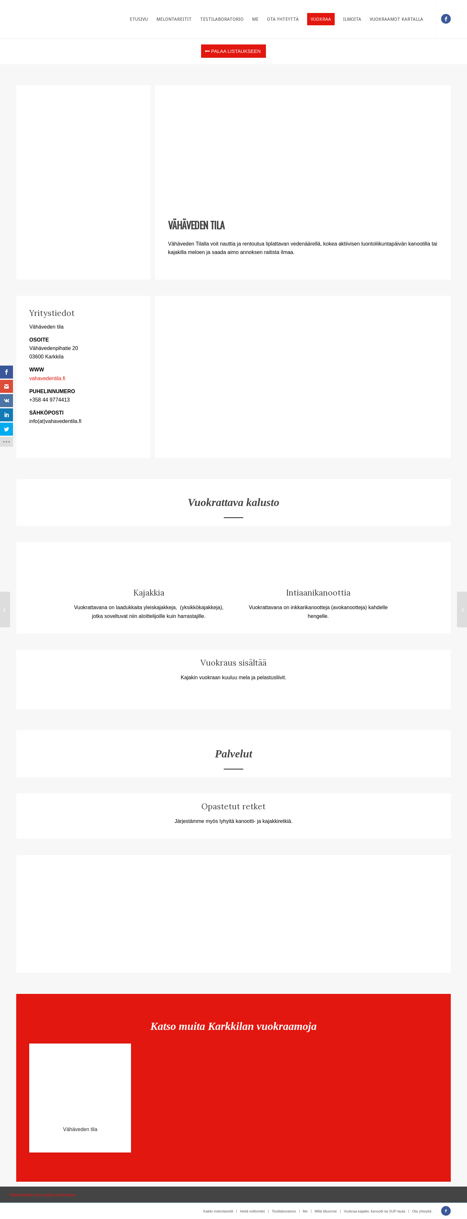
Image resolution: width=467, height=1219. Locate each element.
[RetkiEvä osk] (462, 609)
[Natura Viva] (5, 609)
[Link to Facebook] (446, 19)
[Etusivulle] (35, 19)
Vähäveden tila (80, 1129)
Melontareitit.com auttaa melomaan (43, 1194)
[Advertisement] (303, 148)
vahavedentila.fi (47, 378)
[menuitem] (139, 19)
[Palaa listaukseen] (233, 51)
